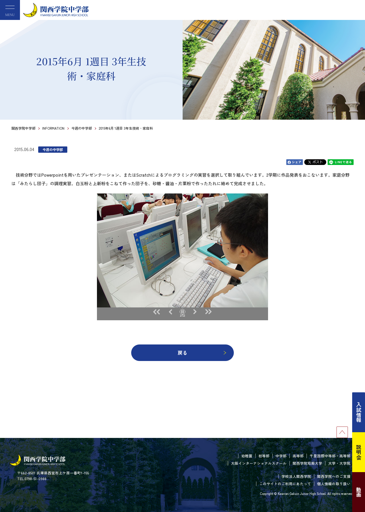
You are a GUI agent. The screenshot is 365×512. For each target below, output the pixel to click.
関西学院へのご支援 (333, 476)
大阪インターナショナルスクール (259, 463)
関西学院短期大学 (307, 463)
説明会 (358, 452)
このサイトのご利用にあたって (285, 483)
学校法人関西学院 (296, 476)
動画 (358, 492)
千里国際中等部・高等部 (330, 455)
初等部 (263, 455)
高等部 (298, 455)
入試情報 (358, 412)
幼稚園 (246, 455)
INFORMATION (53, 128)
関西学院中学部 (23, 128)
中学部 (281, 455)
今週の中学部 (81, 128)
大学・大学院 (339, 463)
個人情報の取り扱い (333, 483)
